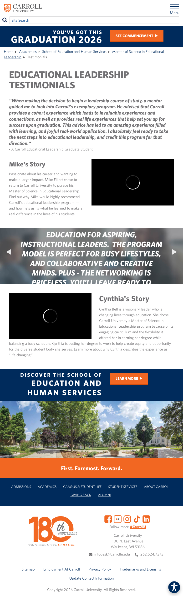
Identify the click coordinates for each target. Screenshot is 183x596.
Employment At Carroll (61, 569)
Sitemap (28, 569)
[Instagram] (127, 518)
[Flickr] (118, 518)
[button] (174, 587)
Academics (28, 51)
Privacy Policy (100, 569)
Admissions (21, 487)
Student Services (122, 487)
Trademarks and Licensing (140, 569)
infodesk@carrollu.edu (112, 554)
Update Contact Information (91, 578)
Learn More (127, 378)
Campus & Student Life (82, 487)
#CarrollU (138, 527)
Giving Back (81, 495)
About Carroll (157, 487)
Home (8, 51)
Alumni (104, 495)
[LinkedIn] (146, 518)
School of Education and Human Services (74, 51)
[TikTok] (137, 518)
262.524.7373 (151, 554)
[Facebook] (108, 518)
